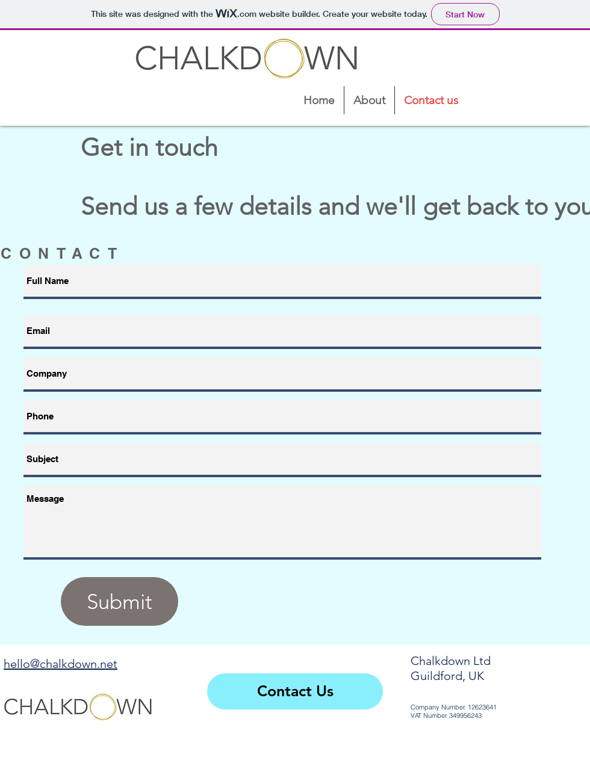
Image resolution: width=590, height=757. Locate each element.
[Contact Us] (295, 691)
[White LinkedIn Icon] (566, 734)
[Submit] (119, 601)
